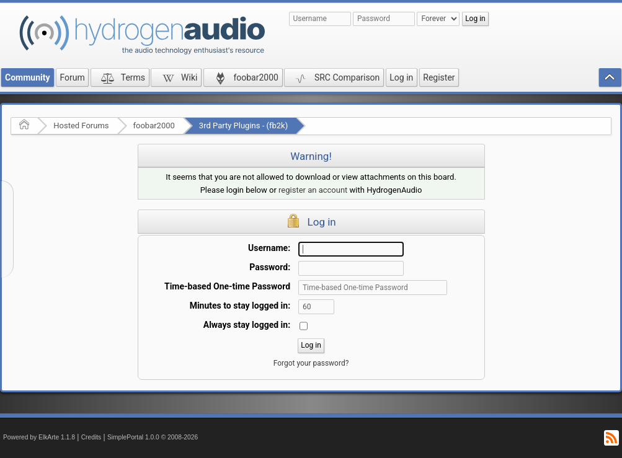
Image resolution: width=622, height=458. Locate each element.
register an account (312, 190)
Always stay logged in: (246, 325)
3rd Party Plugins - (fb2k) (243, 125)
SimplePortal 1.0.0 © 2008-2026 (152, 437)
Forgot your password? (311, 363)
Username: (269, 248)
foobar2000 (154, 125)
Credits (91, 437)
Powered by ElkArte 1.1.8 (39, 437)
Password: (269, 267)
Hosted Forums (81, 125)
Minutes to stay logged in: (240, 305)
